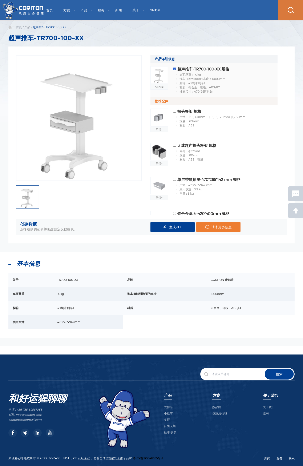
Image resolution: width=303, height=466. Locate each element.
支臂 (167, 419)
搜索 (279, 374)
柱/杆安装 (170, 432)
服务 (101, 10)
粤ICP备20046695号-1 (148, 458)
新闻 (118, 10)
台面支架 (170, 426)
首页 (49, 10)
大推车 (168, 407)
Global (155, 10)
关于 (135, 10)
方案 (66, 10)
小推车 (168, 413)
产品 (84, 10)
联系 (292, 458)
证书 (266, 413)
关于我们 (270, 395)
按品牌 (216, 407)
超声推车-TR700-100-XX (49, 27)
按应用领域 (219, 413)
